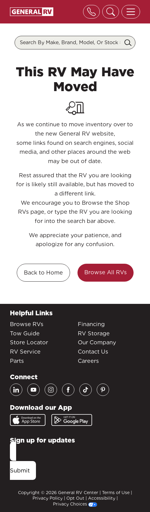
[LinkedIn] (16, 390)
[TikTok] (85, 390)
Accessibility (101, 498)
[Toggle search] (110, 12)
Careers (88, 361)
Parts (17, 361)
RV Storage (94, 333)
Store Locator (29, 342)
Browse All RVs (105, 272)
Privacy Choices (75, 504)
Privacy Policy (48, 498)
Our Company (97, 342)
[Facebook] (68, 390)
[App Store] (28, 420)
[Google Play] (72, 420)
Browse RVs (26, 324)
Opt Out (75, 498)
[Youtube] (33, 390)
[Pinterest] (103, 390)
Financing (91, 324)
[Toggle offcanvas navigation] (130, 12)
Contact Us (93, 351)
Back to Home (43, 272)
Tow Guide (25, 333)
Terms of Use (116, 492)
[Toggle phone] (91, 12)
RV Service (25, 351)
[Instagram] (51, 390)
